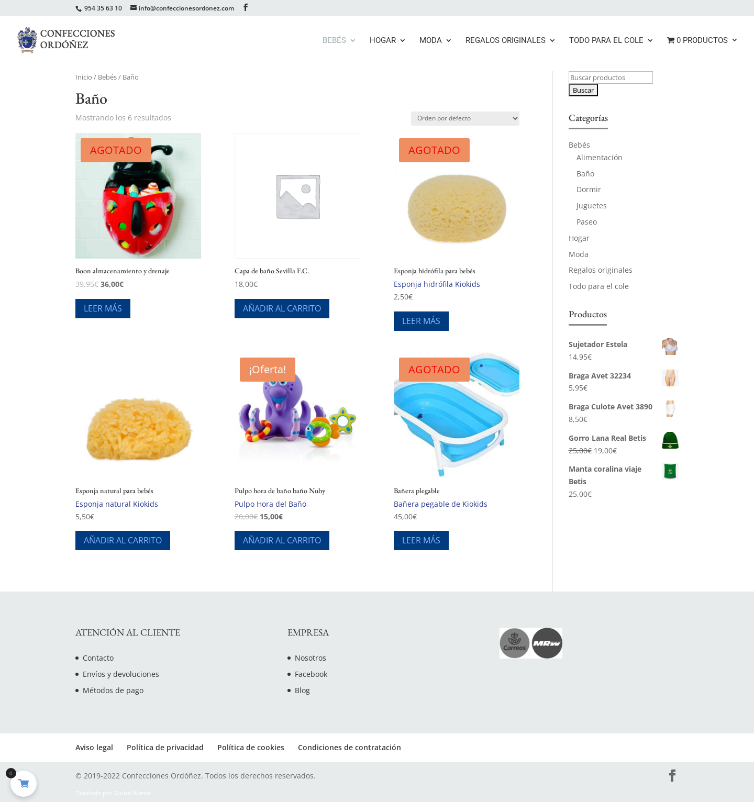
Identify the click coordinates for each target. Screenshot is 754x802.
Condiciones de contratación (349, 747)
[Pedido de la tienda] (465, 119)
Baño (585, 174)
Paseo (586, 222)
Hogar (383, 41)
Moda (430, 41)
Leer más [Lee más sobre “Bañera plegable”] (421, 540)
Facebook (311, 674)
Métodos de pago (113, 690)
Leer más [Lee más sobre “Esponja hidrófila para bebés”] (421, 321)
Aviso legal (94, 747)
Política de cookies (250, 747)
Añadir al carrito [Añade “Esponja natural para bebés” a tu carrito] (123, 540)
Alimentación (599, 157)
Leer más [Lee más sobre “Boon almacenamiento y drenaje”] (103, 308)
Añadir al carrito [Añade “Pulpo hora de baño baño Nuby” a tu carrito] (282, 540)
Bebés (334, 41)
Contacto (98, 658)
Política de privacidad (165, 747)
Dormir (588, 189)
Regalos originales (505, 41)
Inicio (83, 77)
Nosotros (310, 658)
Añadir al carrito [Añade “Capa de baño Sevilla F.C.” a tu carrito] (282, 308)
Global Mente (132, 793)
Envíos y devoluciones (121, 674)
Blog (302, 690)
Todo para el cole (606, 41)
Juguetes (591, 205)
